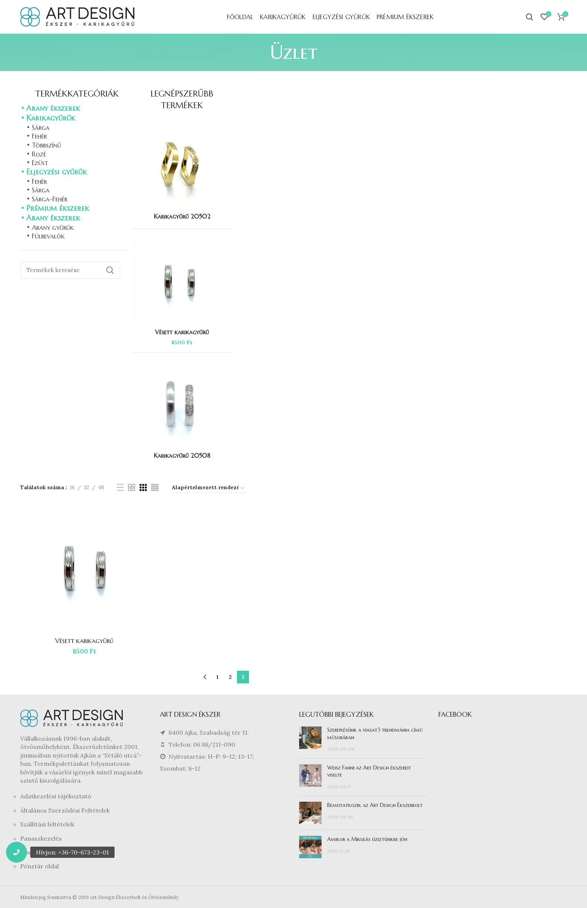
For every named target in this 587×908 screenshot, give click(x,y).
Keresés (110, 270)
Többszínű (46, 145)
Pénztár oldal (39, 866)
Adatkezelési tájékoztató (55, 796)
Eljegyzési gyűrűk (56, 172)
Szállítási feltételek (47, 824)
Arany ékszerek (53, 108)
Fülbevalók (48, 236)
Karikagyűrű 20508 (182, 455)
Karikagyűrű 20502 (182, 216)
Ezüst (40, 162)
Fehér (39, 136)
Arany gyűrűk (53, 227)
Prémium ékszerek (57, 208)
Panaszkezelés (41, 838)
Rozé (39, 154)
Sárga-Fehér (49, 199)
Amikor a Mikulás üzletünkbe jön (367, 839)
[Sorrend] (208, 488)
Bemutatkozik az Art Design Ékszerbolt (375, 805)
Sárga (40, 127)
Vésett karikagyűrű (84, 640)
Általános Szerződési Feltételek (65, 810)
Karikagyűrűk (50, 118)
